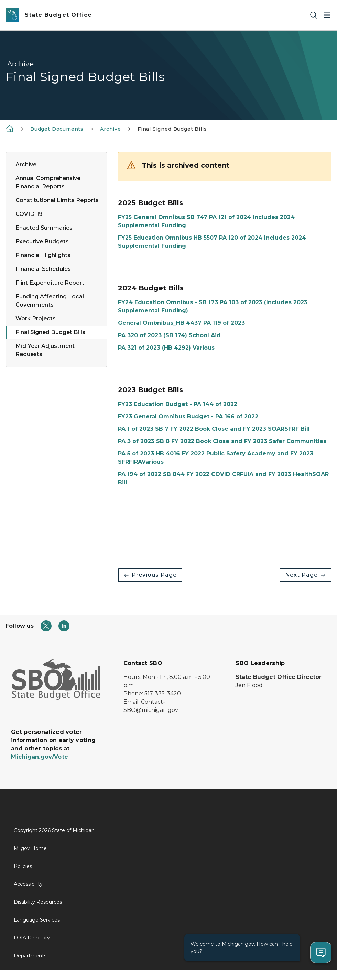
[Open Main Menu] (327, 15)
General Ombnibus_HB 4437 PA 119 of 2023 (181, 323)
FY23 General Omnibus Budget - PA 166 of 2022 (188, 416)
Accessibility (28, 884)
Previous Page (150, 575)
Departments (30, 955)
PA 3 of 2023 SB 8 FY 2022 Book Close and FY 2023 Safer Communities (222, 441)
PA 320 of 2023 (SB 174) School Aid (169, 335)
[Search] (313, 15)
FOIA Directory (32, 938)
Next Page (305, 575)
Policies (23, 866)
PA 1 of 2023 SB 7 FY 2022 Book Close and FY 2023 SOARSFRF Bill (214, 429)
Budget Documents (57, 129)
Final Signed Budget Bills (172, 129)
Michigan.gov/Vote (39, 756)
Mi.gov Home (30, 848)
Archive (110, 129)
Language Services (37, 920)
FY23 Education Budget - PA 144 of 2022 (177, 404)
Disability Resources (38, 902)
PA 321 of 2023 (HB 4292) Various (166, 347)
